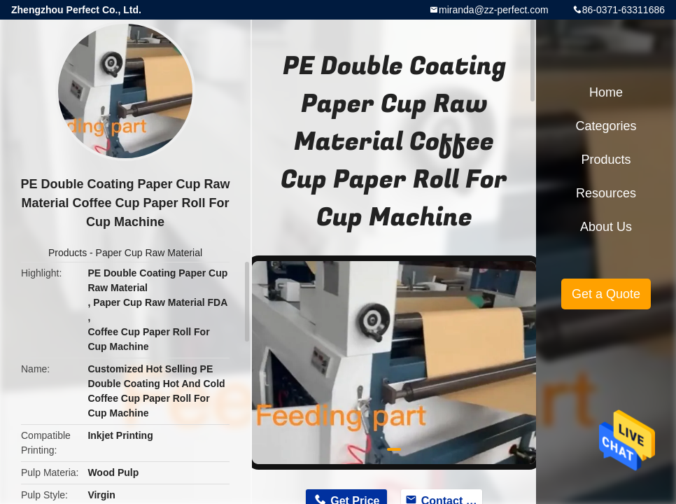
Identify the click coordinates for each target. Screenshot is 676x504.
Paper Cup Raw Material (149, 252)
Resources (606, 193)
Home (606, 92)
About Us (606, 227)
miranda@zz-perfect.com (494, 9)
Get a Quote (606, 294)
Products (67, 252)
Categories (605, 126)
